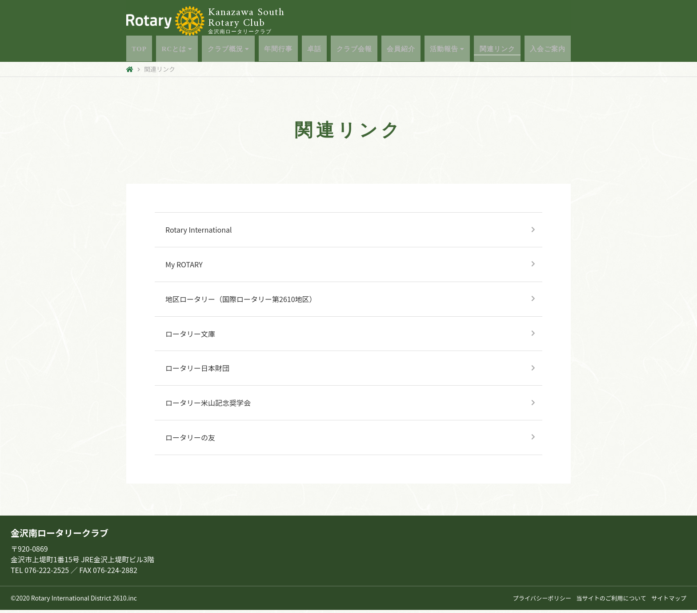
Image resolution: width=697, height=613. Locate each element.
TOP (136, 50)
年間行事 (276, 50)
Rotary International (198, 232)
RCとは (173, 50)
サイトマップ (667, 601)
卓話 (312, 50)
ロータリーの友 (190, 440)
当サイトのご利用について (606, 601)
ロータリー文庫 (190, 336)
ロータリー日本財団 (197, 371)
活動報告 (447, 50)
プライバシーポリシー (533, 601)
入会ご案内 (550, 50)
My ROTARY (184, 267)
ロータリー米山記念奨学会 (208, 405)
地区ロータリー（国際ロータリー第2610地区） (240, 302)
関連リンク (498, 50)
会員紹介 (401, 50)
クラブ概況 (226, 50)
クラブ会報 (353, 50)
